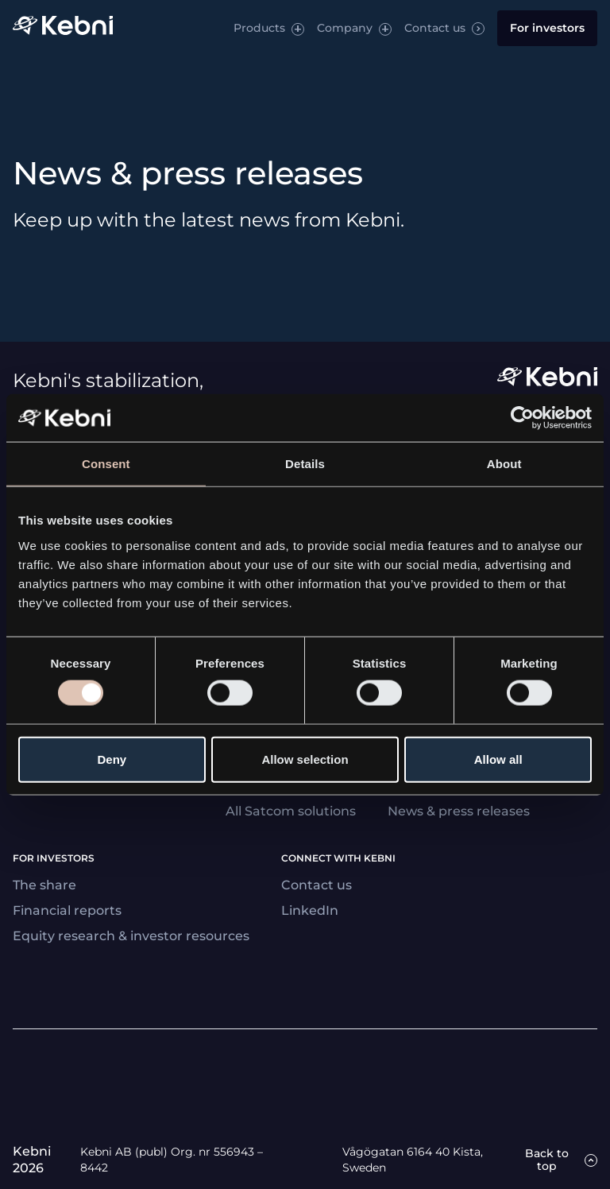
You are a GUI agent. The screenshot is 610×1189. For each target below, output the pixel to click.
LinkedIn (309, 910)
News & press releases (459, 811)
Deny (111, 758)
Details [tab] (305, 464)
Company (345, 28)
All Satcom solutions (291, 811)
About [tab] (504, 464)
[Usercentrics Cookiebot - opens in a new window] (522, 418)
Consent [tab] (106, 464)
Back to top (547, 1160)
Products (259, 28)
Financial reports (67, 910)
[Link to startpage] (63, 28)
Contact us (434, 28)
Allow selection (304, 758)
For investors (547, 28)
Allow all (498, 758)
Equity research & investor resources (131, 935)
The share (44, 885)
